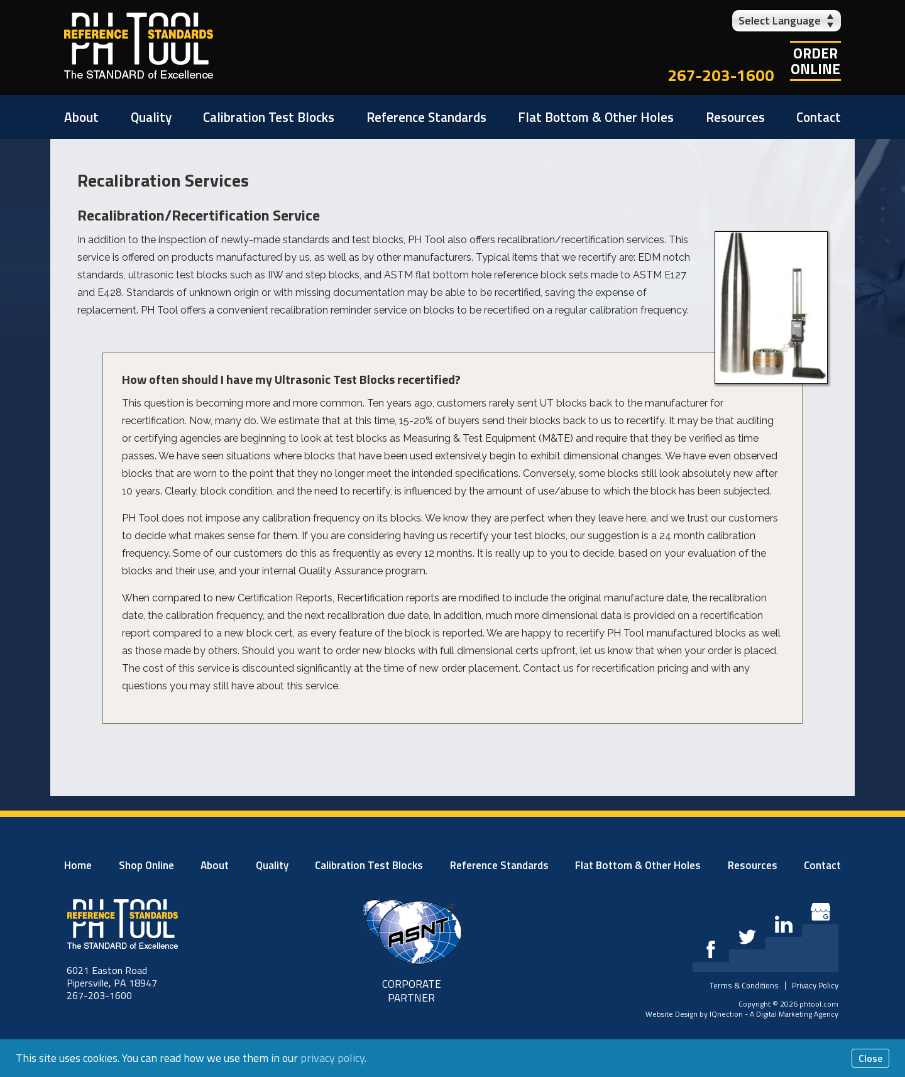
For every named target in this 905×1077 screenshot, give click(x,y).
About (81, 117)
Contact (818, 117)
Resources (735, 117)
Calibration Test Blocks (268, 117)
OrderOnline (815, 61)
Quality (151, 117)
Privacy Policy (815, 985)
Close (870, 1058)
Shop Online (146, 865)
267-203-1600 (720, 75)
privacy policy (332, 1057)
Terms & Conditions (744, 985)
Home (78, 865)
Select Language (779, 20)
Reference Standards (426, 117)
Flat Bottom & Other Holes (596, 117)
